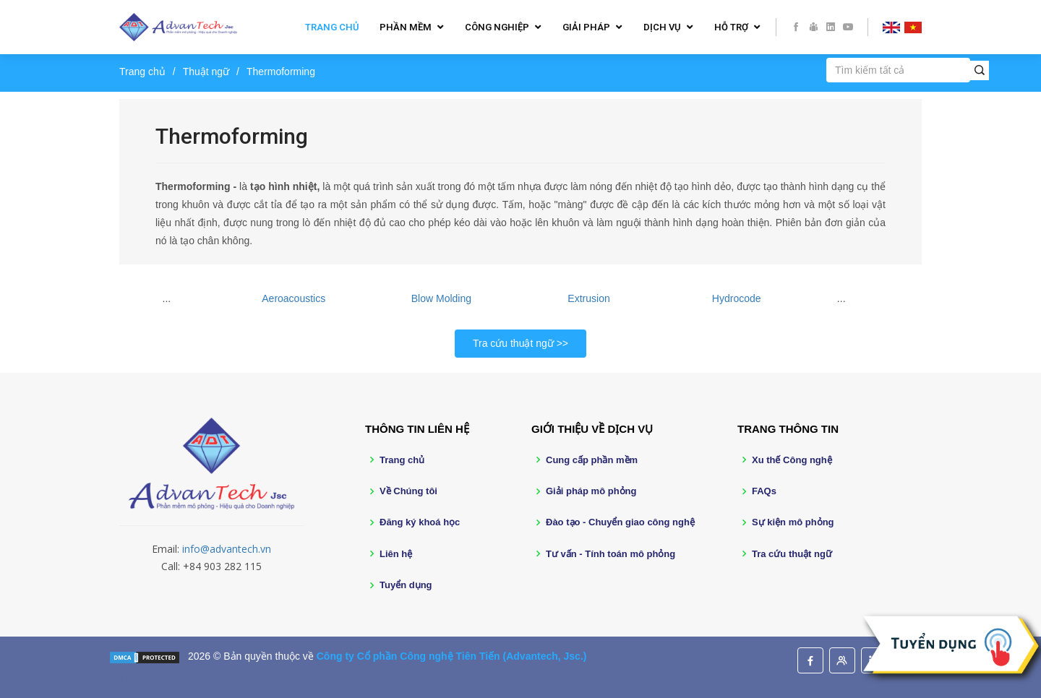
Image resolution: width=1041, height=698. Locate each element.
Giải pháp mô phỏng (591, 491)
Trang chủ (332, 27)
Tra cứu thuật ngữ (513, 343)
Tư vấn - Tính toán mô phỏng (610, 553)
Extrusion (588, 298)
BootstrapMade (243, 678)
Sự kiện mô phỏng (793, 522)
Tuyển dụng (406, 584)
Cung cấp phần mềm (592, 459)
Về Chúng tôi (408, 491)
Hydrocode (736, 298)
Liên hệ (396, 553)
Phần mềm (406, 27)
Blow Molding (441, 298)
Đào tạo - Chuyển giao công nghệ (620, 522)
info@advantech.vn (226, 549)
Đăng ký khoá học (420, 522)
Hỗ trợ (731, 27)
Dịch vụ (662, 27)
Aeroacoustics (293, 298)
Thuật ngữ (206, 71)
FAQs (764, 491)
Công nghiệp (497, 27)
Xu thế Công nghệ (792, 459)
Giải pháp (586, 27)
